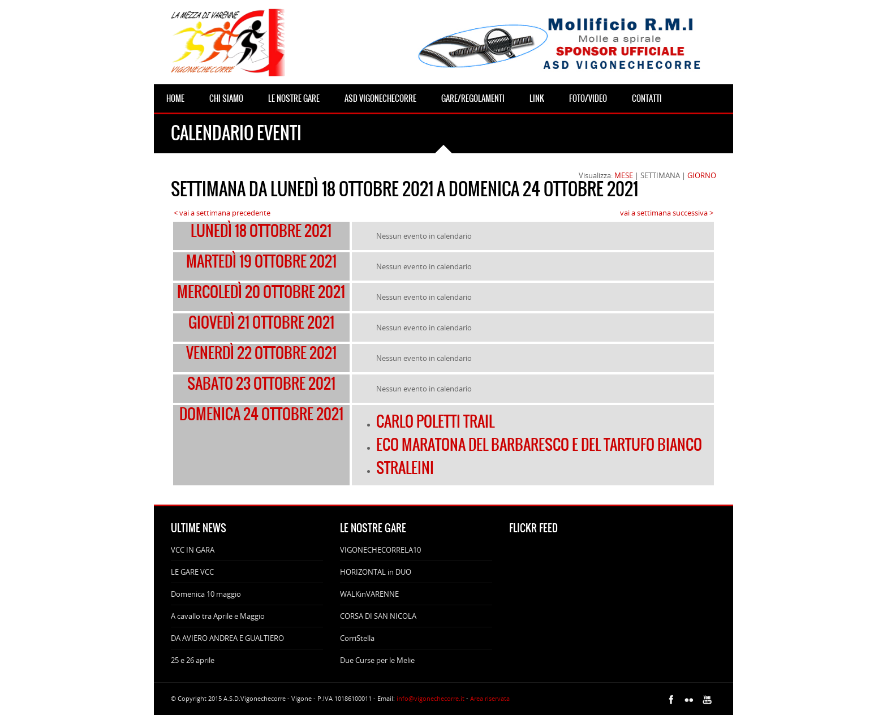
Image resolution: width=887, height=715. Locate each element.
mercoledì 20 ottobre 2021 (261, 292)
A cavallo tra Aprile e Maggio (218, 616)
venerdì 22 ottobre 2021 (261, 353)
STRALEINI (405, 467)
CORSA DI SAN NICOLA (378, 616)
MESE (623, 175)
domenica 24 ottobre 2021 (261, 414)
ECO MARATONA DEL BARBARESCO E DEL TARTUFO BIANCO (539, 444)
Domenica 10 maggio (206, 594)
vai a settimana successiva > (666, 213)
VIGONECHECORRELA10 (380, 550)
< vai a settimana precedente (222, 213)
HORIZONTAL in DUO (375, 572)
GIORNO (701, 175)
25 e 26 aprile (192, 660)
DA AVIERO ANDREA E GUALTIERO (227, 638)
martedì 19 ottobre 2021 (261, 261)
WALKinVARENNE (369, 594)
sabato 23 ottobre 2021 (261, 383)
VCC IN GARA (192, 550)
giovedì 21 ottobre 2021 (261, 322)
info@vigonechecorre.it (430, 698)
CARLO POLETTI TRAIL (435, 421)
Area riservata (490, 698)
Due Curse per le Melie (377, 660)
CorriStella (357, 638)
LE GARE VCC (192, 572)
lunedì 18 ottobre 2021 (261, 230)
